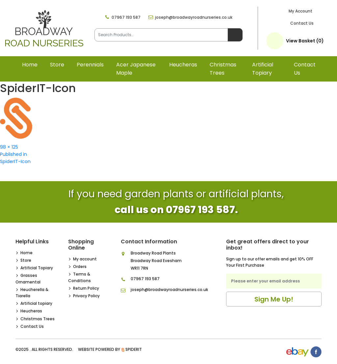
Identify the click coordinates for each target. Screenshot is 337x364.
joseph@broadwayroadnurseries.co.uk (193, 17)
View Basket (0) (305, 40)
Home (30, 64)
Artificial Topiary (36, 268)
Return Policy (86, 288)
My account (85, 259)
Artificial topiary (262, 69)
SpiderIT (133, 349)
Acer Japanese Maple (136, 69)
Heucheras (183, 64)
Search (235, 34)
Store (57, 64)
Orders (80, 266)
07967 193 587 (126, 17)
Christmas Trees (223, 69)
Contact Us (302, 23)
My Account (300, 11)
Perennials (90, 64)
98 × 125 (9, 147)
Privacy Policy (86, 296)
